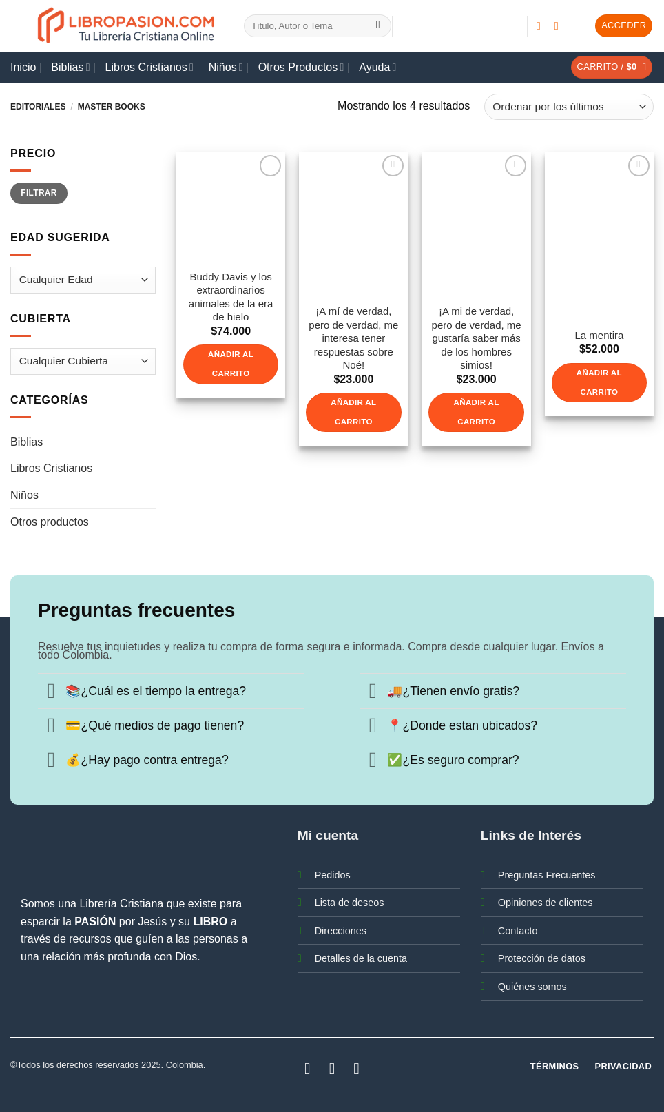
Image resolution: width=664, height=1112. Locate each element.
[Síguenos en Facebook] (542, 25)
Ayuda (377, 67)
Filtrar (38, 193)
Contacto (518, 930)
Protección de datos (541, 958)
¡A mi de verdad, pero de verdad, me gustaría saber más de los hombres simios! (476, 338)
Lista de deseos (349, 902)
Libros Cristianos (149, 67)
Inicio (23, 67)
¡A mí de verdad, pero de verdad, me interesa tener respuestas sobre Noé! (353, 338)
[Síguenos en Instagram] (560, 25)
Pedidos (333, 875)
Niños (226, 67)
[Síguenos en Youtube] (357, 1068)
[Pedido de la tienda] (569, 107)
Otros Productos (301, 67)
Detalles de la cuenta (361, 958)
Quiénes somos (532, 986)
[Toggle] (51, 693)
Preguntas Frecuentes (547, 875)
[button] (623, 25)
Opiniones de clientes (545, 902)
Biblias (70, 67)
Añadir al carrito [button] (230, 364)
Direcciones (340, 930)
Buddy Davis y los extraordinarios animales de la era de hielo (231, 297)
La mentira (598, 335)
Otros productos (49, 522)
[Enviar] (377, 26)
